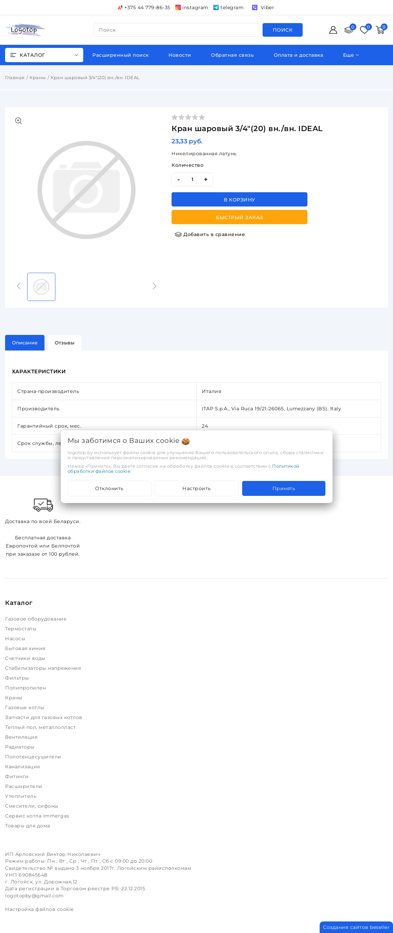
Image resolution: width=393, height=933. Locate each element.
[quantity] (192, 179)
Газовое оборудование (36, 619)
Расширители (24, 786)
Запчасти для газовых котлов (44, 717)
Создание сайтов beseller (356, 927)
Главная (15, 77)
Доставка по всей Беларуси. (43, 510)
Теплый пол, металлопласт (41, 727)
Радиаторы (20, 747)
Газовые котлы (25, 707)
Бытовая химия (26, 648)
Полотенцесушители (34, 756)
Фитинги (17, 776)
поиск (107, 30)
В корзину (239, 200)
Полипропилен (26, 687)
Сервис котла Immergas (38, 816)
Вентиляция (22, 737)
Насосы (16, 638)
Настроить (196, 488)
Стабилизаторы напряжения (44, 668)
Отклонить (109, 488)
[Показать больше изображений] (18, 121)
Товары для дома (28, 825)
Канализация (23, 766)
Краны (38, 77)
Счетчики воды (26, 658)
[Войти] (333, 29)
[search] (283, 30)
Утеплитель (21, 796)
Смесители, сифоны (32, 806)
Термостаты (21, 628)
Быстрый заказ (239, 217)
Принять (284, 488)
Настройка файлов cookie (39, 909)
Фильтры (18, 678)
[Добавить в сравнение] (210, 234)
